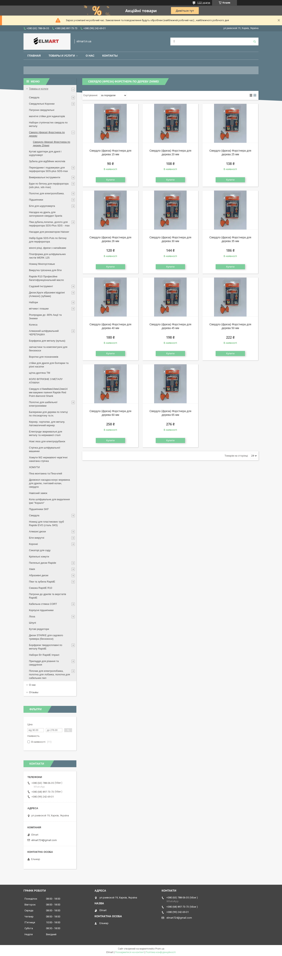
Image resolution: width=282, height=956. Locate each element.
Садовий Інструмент (41, 286)
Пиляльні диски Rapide (42, 562)
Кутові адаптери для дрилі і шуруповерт (45, 153)
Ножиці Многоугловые (42, 263)
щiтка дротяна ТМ (39, 372)
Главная (34, 55)
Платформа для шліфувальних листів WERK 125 (47, 256)
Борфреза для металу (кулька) (47, 340)
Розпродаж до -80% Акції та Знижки (45, 316)
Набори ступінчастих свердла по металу (48, 124)
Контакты (110, 55)
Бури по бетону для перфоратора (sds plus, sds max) (49, 185)
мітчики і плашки (39, 308)
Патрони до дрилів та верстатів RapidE (47, 596)
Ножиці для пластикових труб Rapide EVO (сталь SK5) (46, 523)
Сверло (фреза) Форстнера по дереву (47, 134)
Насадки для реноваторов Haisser (49, 231)
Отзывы (33, 692)
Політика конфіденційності (161, 952)
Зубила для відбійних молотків (47, 161)
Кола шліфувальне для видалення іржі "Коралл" (49, 501)
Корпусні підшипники (41, 610)
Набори (33, 302)
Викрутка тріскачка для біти (45, 270)
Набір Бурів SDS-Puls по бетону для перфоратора (48, 240)
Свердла (34, 97)
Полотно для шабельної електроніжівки (43, 404)
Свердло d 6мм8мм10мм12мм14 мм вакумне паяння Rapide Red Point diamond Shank (48, 392)
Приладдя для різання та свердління (44, 663)
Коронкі (33, 544)
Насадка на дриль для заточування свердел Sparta (45, 214)
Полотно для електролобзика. (46, 193)
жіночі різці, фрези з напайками (47, 247)
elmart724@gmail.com (44, 840)
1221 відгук (203, 2)
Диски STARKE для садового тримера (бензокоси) (46, 637)
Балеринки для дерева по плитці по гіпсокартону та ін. (48, 414)
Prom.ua (159, 948)
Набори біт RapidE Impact (44, 654)
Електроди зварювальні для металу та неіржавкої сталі (45, 433)
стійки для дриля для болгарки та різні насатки (49, 365)
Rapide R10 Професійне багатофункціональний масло (46, 278)
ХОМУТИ (34, 467)
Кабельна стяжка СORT (43, 603)
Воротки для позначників (43, 356)
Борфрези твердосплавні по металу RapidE (45, 647)
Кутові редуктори (39, 629)
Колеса (33, 324)
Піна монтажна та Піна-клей (45, 473)
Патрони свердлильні (41, 110)
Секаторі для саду (40, 550)
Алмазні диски (37, 531)
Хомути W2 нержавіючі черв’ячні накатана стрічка (48, 459)
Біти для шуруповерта (42, 205)
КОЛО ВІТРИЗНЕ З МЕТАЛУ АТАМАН (46, 381)
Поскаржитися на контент (129, 952)
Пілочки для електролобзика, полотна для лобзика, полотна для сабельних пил (49, 674)
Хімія (32, 569)
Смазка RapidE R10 (40, 587)
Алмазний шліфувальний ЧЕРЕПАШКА (44, 332)
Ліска (32, 616)
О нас (90, 55)
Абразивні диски (38, 575)
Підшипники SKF (39, 509)
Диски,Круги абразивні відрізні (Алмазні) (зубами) (47, 294)
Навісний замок (38, 493)
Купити (110, 179)
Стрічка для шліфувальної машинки (44, 449)
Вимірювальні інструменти (44, 177)
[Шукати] (254, 41)
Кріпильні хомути (39, 556)
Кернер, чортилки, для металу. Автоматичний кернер (47, 423)
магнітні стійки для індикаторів (47, 116)
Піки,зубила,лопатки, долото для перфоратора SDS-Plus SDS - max (49, 224)
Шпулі (32, 622)
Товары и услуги (62, 55)
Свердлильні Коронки (41, 103)
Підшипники (36, 199)
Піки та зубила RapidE (42, 581)
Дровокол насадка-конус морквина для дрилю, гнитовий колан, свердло (49, 483)
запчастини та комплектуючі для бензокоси (48, 348)
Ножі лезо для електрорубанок (47, 441)
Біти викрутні (36, 537)
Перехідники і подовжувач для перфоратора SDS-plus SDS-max (48, 169)
